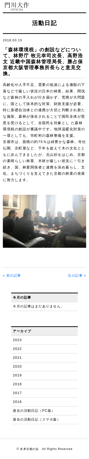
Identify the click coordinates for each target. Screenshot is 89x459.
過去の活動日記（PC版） (34, 410)
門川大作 (17, 6)
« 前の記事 (12, 275)
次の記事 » (77, 275)
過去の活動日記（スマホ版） (37, 419)
